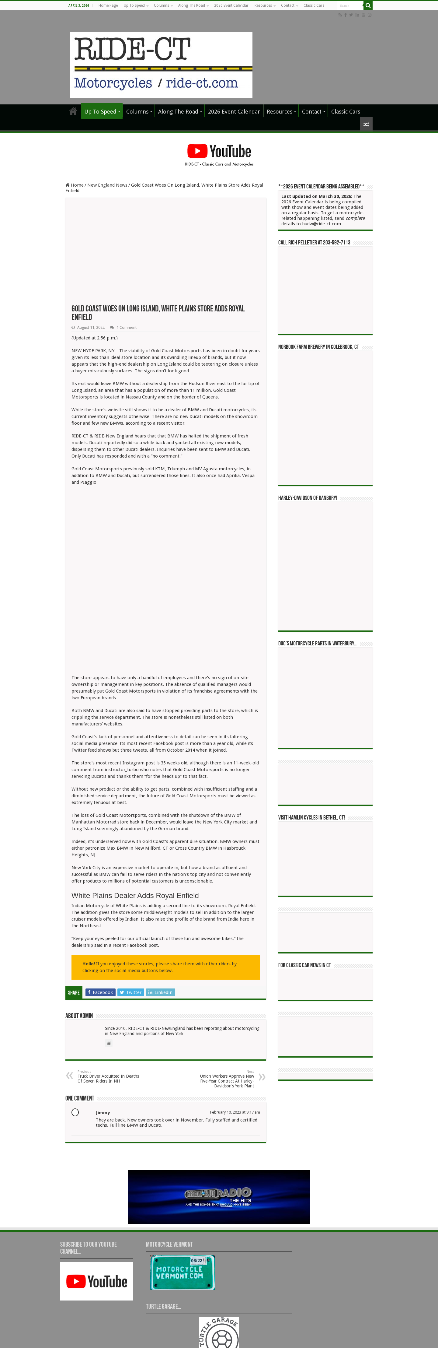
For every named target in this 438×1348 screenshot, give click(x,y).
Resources (263, 5)
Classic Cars (314, 5)
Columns (161, 5)
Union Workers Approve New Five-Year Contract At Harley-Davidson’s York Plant (223, 1033)
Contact (287, 5)
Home (74, 185)
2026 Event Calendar (231, 5)
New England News (107, 185)
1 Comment (126, 327)
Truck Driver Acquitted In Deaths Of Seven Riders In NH (109, 1031)
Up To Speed (134, 5)
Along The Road (191, 5)
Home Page (108, 5)
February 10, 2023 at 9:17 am (235, 1066)
